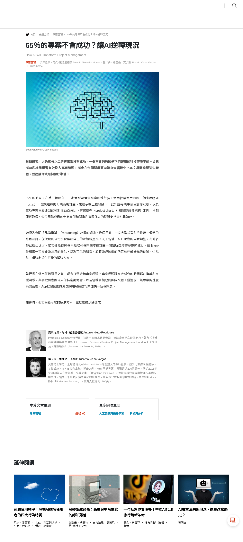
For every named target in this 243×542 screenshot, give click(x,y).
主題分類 (44, 34)
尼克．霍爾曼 (22, 522)
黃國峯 (182, 522)
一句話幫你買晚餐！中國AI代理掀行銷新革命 (148, 512)
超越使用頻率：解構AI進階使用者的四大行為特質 (38, 512)
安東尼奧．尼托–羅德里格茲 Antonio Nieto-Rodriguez (70, 62)
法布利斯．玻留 (154, 522)
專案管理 (58, 34)
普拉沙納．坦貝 (78, 526)
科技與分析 (136, 413)
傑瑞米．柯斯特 (78, 522)
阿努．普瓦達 (22, 526)
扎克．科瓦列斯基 (46, 522)
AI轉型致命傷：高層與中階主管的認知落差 (93, 512)
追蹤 (80, 413)
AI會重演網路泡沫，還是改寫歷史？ (203, 512)
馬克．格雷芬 (131, 522)
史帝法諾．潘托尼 (104, 522)
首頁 (32, 34)
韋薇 (126, 526)
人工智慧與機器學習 (111, 413)
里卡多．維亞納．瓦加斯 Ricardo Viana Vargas (129, 62)
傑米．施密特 (43, 526)
